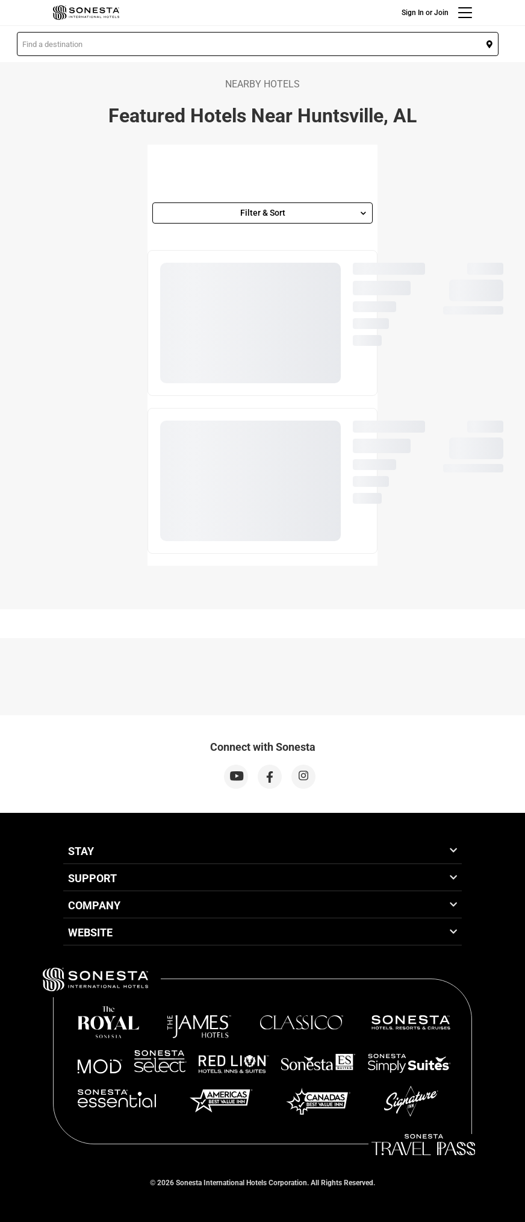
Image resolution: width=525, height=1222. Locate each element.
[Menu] (465, 12)
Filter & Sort (303, 213)
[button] (258, 44)
